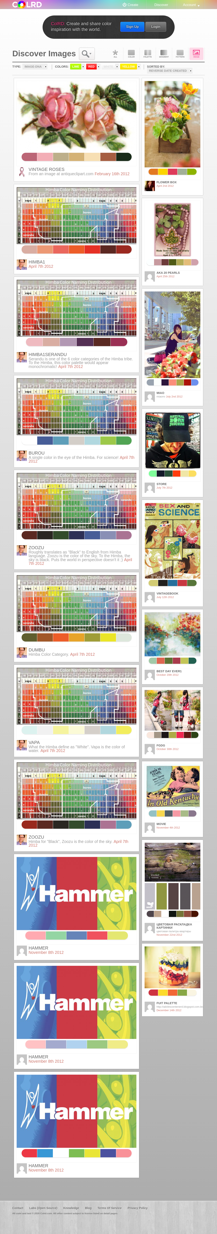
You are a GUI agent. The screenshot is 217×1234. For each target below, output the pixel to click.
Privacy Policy (138, 1208)
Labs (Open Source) (43, 1208)
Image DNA (196, 54)
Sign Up (132, 26)
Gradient (164, 54)
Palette (148, 54)
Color (131, 54)
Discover (161, 5)
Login (155, 26)
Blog (88, 1208)
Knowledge (71, 1208)
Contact (17, 1208)
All (115, 54)
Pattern (180, 54)
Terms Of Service (109, 1208)
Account (189, 5)
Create (133, 5)
